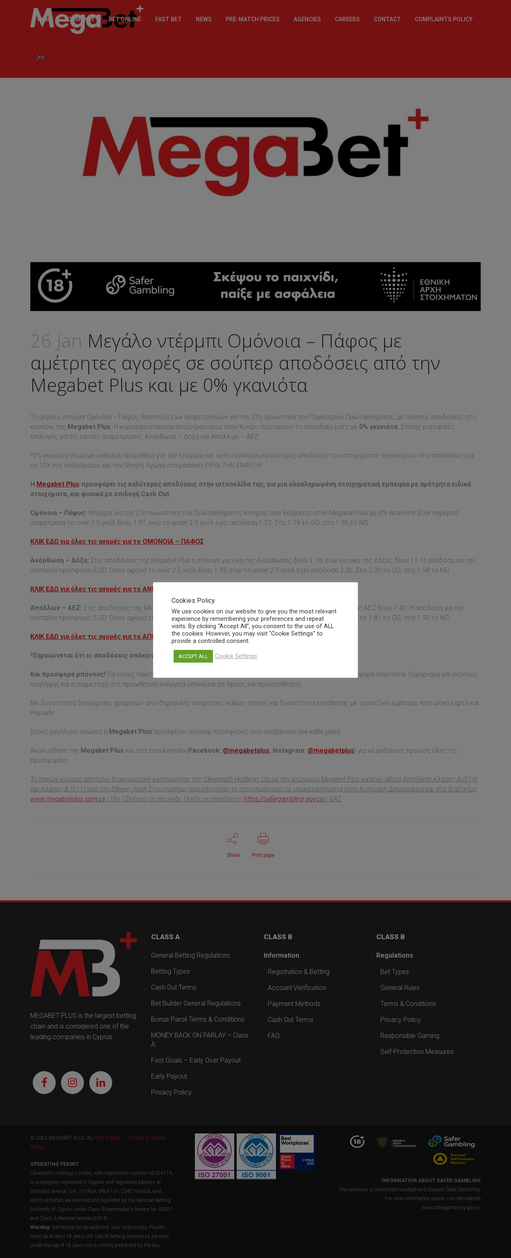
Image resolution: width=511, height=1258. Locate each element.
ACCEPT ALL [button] (193, 656)
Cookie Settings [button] (236, 656)
